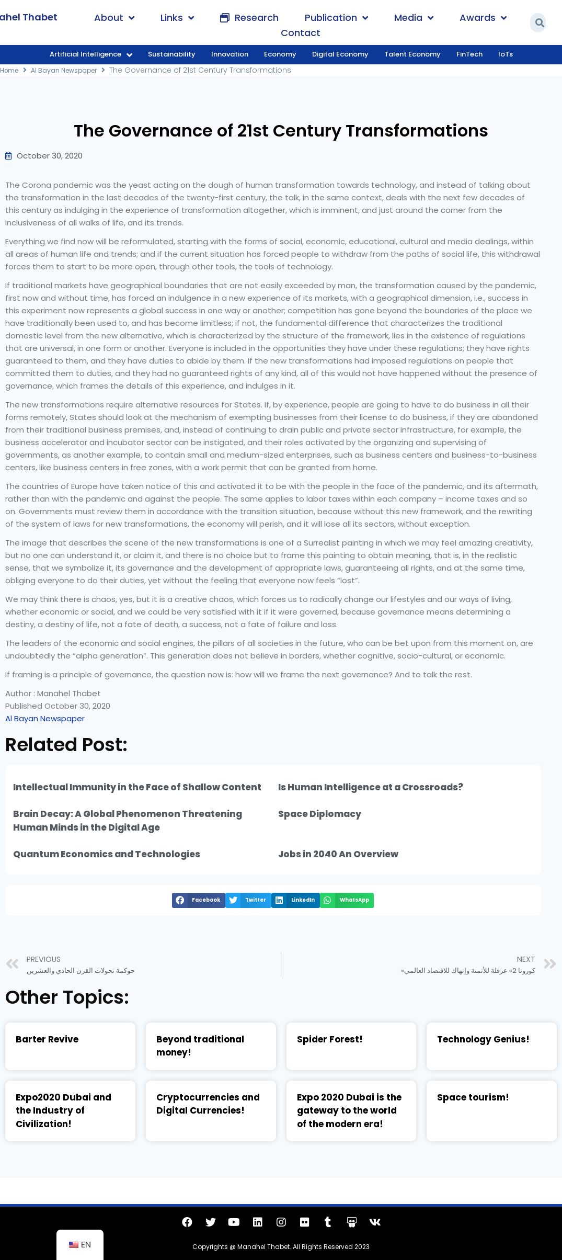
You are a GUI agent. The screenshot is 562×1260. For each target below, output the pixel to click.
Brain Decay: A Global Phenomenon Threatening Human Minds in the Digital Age (127, 821)
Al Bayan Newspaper (71, 70)
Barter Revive (47, 1039)
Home (11, 70)
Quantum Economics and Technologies (106, 854)
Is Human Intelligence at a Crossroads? (370, 787)
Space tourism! (473, 1097)
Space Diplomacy (319, 814)
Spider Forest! (330, 1039)
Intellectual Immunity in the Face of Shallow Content (137, 787)
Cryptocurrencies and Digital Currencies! (208, 1104)
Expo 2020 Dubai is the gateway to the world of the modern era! (349, 1110)
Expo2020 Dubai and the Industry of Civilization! (63, 1110)
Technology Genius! (483, 1039)
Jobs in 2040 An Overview (338, 854)
